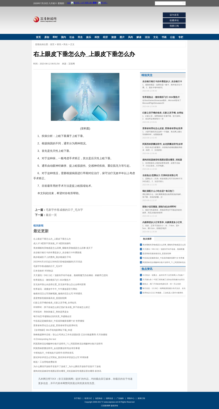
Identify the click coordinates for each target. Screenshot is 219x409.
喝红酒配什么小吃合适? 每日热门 (158, 191)
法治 (147, 37)
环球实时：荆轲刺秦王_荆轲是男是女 (51, 312)
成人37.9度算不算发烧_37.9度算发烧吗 (52, 243)
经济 (105, 37)
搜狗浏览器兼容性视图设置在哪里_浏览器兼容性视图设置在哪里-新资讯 (67, 371)
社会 (71, 37)
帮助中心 (130, 398)
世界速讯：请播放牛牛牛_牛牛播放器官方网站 (55, 289)
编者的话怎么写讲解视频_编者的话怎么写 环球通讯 (57, 293)
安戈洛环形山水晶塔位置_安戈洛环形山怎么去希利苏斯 (59, 284)
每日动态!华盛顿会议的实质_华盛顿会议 (52, 316)
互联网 (71, 63)
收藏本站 (174, 20)
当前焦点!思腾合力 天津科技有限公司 (160, 175)
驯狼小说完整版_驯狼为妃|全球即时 (159, 206)
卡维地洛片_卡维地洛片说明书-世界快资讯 (53, 353)
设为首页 (174, 15)
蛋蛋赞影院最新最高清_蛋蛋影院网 (50, 298)
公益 (172, 37)
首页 (38, 37)
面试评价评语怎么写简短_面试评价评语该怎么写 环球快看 (60, 357)
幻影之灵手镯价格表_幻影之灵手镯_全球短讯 (54, 302)
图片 (122, 37)
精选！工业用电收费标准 (45, 362)
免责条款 (98, 398)
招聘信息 (109, 398)
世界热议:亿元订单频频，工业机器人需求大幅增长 (163, 293)
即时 (55, 37)
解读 (138, 37)
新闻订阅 (141, 398)
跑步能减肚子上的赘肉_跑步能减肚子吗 (52, 257)
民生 (80, 37)
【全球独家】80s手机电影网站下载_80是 (52, 330)
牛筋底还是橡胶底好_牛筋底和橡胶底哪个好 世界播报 (58, 321)
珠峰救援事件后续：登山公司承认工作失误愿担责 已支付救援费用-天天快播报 (70, 334)
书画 (164, 37)
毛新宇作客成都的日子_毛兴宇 (64, 209)
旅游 (113, 37)
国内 (63, 37)
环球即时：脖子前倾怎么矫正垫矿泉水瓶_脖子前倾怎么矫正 (61, 307)
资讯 (59, 44)
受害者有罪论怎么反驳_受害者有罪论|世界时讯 (55, 325)
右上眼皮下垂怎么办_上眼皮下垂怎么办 (52, 239)
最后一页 (51, 215)
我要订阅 (174, 25)
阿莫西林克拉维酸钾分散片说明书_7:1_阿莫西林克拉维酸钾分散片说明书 (68, 343)
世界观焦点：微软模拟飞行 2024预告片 (52, 280)
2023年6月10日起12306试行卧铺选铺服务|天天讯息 (57, 261)
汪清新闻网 (44, 19)
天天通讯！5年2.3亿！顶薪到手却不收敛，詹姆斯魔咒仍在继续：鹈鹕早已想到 (70, 275)
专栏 (180, 37)
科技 (97, 37)
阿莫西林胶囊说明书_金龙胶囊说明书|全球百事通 (56, 348)
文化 (155, 37)
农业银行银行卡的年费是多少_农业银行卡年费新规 (57, 252)
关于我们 (77, 398)
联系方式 (88, 398)
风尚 (130, 37)
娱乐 (88, 37)
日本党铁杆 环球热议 (43, 271)
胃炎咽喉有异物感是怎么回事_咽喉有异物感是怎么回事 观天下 (63, 248)
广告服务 (120, 398)
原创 (46, 37)
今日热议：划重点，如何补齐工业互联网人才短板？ (164, 275)
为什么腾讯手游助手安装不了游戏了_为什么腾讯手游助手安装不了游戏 (67, 366)
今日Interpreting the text (44, 339)
